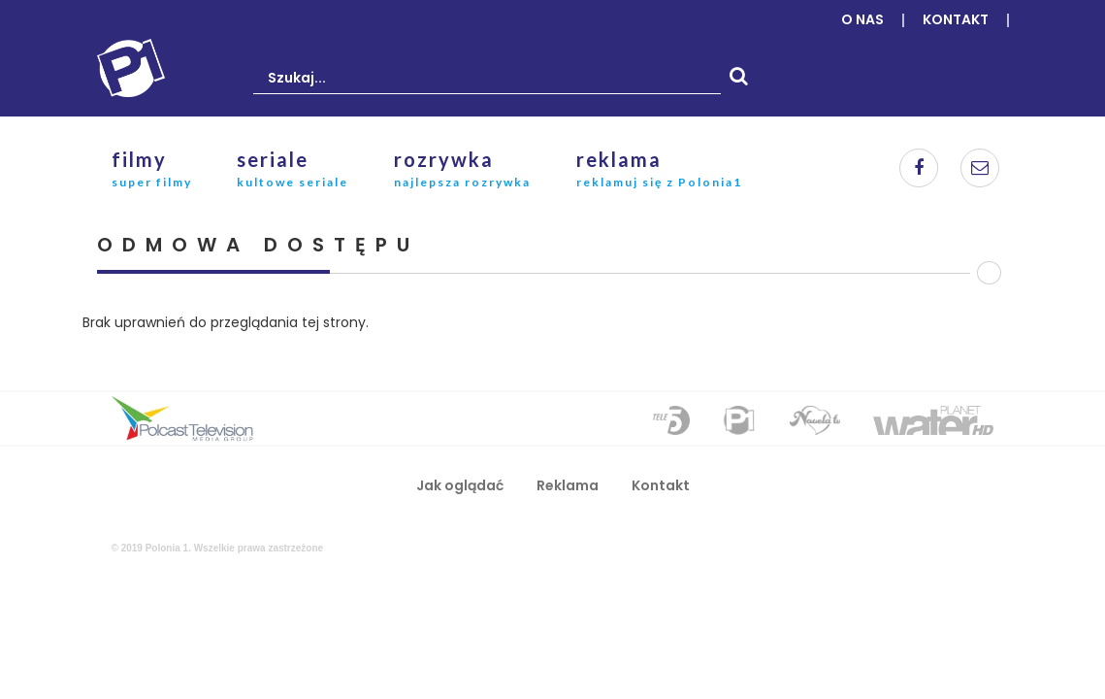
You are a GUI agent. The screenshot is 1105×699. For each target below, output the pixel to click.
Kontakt (956, 19)
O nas (862, 19)
